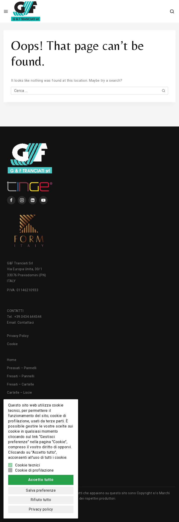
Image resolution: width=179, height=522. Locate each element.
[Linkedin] (32, 200)
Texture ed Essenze (22, 425)
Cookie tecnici (27, 465)
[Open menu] (5, 11)
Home (11, 360)
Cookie (12, 344)
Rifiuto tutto (41, 499)
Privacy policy (41, 509)
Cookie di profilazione (34, 470)
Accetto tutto (41, 479)
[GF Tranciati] (25, 11)
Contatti (13, 441)
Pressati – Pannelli (22, 368)
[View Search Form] (172, 11)
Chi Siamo (15, 433)
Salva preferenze (41, 490)
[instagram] (22, 200)
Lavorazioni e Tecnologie (26, 417)
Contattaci (25, 322)
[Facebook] (11, 200)
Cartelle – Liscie (19, 392)
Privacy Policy (18, 336)
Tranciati (14, 409)
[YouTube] (43, 200)
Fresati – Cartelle (20, 384)
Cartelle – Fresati (20, 401)
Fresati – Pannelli (20, 376)
